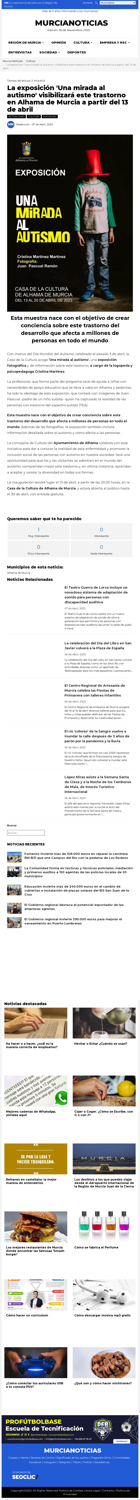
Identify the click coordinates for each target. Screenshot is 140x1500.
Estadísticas (101, 1464)
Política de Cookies (71, 1492)
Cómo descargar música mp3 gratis (102, 1317)
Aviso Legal (92, 1492)
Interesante (101, 534)
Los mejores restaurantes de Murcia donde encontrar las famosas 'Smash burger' (35, 1253)
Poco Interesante (38, 551)
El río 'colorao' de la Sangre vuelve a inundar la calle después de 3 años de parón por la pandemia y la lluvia (97, 738)
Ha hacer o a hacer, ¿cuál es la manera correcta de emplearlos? (31, 1047)
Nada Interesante (101, 551)
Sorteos (88, 2)
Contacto (108, 1492)
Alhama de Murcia (18, 575)
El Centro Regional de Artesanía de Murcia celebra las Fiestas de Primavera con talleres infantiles (95, 693)
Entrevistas (20, 54)
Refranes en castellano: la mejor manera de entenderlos (31, 1183)
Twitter (87, 1464)
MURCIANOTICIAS (71, 25)
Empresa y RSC (115, 44)
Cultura (82, 44)
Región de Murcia (26, 44)
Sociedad (49, 54)
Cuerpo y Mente (18, 1459)
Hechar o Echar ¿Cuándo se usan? (100, 1046)
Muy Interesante (38, 534)
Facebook (35, 1464)
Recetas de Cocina (42, 1459)
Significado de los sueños (72, 1459)
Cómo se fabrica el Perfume (96, 1249)
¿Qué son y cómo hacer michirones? (103, 1385)
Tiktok (77, 1464)
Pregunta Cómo (101, 1459)
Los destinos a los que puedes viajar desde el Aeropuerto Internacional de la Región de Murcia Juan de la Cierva (104, 1185)
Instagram (50, 1464)
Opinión (58, 44)
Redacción (23, 126)
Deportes (76, 54)
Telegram (65, 1464)
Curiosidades (122, 1459)
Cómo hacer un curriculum (27, 1317)
